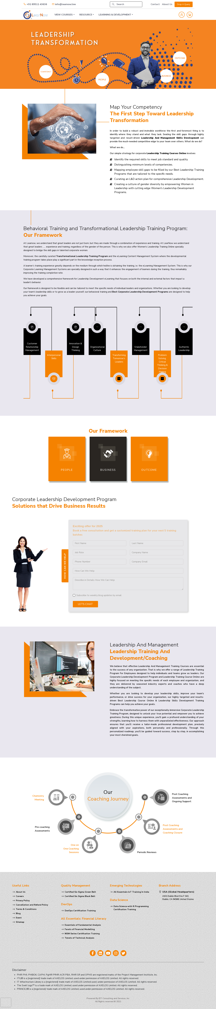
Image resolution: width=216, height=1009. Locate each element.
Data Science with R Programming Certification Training (131, 908)
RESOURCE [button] (85, 14)
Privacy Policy (23, 900)
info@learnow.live (64, 4)
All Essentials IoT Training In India (131, 892)
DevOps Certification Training (80, 910)
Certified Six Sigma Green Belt (80, 892)
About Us (167, 4)
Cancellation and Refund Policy (32, 904)
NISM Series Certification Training (82, 933)
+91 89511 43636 (35, 4)
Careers (20, 896)
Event (19, 917)
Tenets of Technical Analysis (79, 937)
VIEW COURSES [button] (63, 14)
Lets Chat (85, 604)
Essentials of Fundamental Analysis (83, 925)
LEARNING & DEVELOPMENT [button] (115, 14)
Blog (18, 913)
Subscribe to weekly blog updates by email (99, 595)
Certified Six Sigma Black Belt (80, 896)
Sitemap (20, 922)
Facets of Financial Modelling (80, 929)
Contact (155, 4)
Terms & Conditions (26, 909)
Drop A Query (183, 4)
